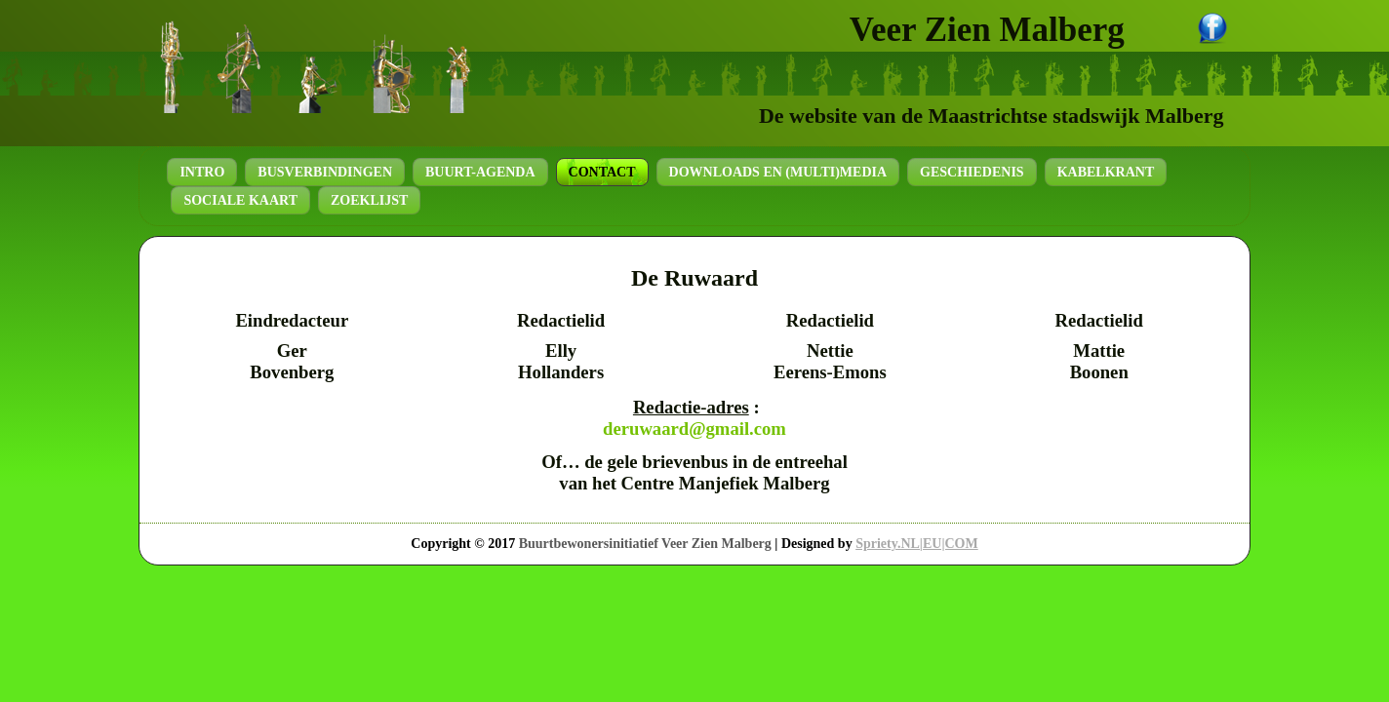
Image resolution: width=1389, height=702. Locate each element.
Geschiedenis (972, 172)
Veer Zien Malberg (987, 30)
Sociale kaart (240, 200)
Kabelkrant (1106, 172)
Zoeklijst (369, 200)
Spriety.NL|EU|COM (916, 543)
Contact (602, 172)
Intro (201, 172)
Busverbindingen (325, 172)
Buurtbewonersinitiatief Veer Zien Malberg (645, 543)
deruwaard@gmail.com (694, 428)
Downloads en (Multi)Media (778, 172)
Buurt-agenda (480, 172)
